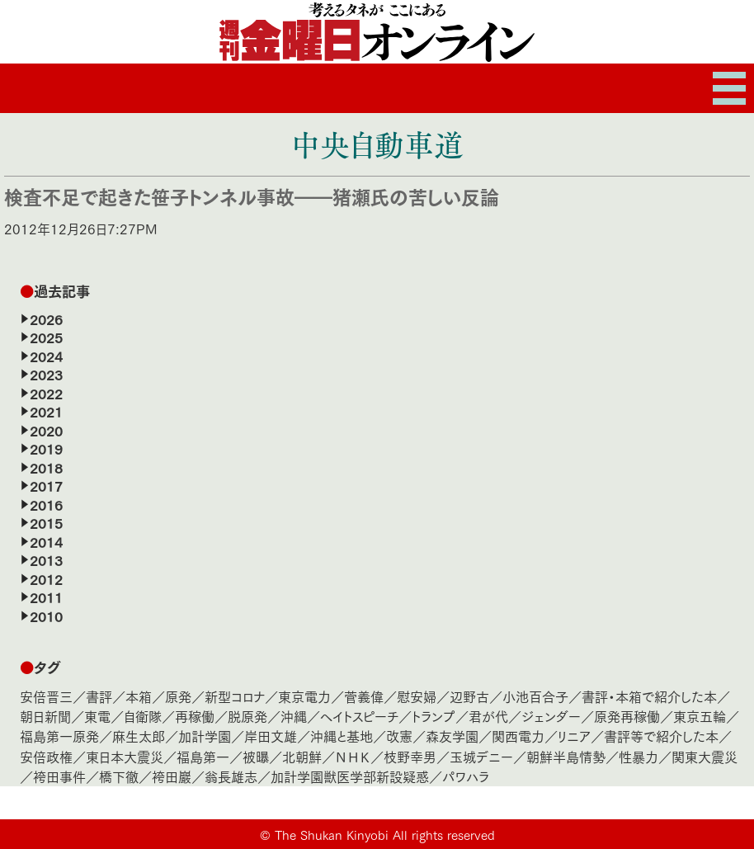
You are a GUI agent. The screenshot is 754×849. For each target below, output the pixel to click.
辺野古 (469, 696)
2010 (46, 615)
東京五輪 (699, 715)
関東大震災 (705, 756)
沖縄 (293, 715)
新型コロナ (235, 696)
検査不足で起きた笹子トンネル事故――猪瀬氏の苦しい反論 (251, 195)
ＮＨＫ (352, 756)
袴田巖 (171, 776)
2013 (46, 559)
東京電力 (304, 696)
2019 (46, 448)
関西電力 (518, 735)
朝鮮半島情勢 (566, 756)
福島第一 (203, 756)
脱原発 (247, 715)
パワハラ (465, 776)
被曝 (256, 756)
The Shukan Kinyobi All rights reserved (385, 834)
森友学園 (452, 735)
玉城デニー (481, 756)
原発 (178, 696)
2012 (46, 578)
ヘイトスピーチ (359, 715)
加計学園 (204, 735)
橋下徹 (119, 776)
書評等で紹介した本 (661, 735)
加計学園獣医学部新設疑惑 (350, 776)
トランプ (433, 715)
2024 (46, 356)
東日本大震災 (124, 756)
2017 (46, 485)
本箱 (138, 696)
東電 (97, 715)
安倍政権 (46, 756)
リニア (574, 735)
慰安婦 (416, 696)
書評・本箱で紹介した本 (649, 696)
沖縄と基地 (341, 735)
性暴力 (638, 756)
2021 (46, 411)
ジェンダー (551, 715)
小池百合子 (535, 696)
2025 (46, 337)
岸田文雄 (270, 735)
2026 (46, 318)
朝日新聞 (45, 715)
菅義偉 (364, 696)
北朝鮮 (302, 756)
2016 (46, 504)
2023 (46, 374)
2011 (46, 596)
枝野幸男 (410, 756)
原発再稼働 (627, 715)
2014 (46, 541)
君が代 (488, 715)
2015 (46, 522)
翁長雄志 (231, 776)
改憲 (399, 735)
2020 (46, 430)
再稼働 (194, 715)
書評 (99, 696)
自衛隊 (143, 715)
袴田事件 (59, 776)
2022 (46, 393)
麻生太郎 (138, 735)
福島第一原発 (59, 735)
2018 (46, 467)
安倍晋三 (46, 696)
